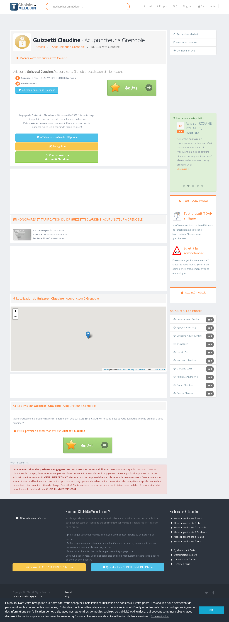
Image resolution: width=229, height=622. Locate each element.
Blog (186, 6)
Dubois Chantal (183, 393)
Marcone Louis (183, 368)
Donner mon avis (184, 50)
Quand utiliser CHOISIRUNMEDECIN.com (128, 567)
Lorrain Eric (181, 352)
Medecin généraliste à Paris (186, 518)
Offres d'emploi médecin (31, 518)
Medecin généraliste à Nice (186, 541)
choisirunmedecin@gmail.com (28, 596)
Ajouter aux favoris (185, 42)
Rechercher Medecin (186, 34)
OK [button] (211, 610)
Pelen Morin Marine (186, 376)
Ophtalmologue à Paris (184, 554)
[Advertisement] (113, 22)
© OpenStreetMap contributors (131, 369)
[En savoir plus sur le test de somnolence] (176, 250)
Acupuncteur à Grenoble (68, 47)
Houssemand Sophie (186, 319)
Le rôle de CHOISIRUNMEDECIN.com (49, 567)
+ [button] (15, 311)
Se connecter (207, 6)
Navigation (57, 146)
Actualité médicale (193, 292)
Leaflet (106, 369)
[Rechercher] (88, 6)
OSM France (159, 369)
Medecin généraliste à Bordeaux (189, 532)
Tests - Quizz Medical (193, 200)
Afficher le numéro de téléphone (37, 90)
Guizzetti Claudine (185, 360)
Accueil (148, 6)
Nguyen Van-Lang (185, 327)
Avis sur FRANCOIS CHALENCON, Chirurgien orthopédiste (191, 133)
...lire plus (182, 161)
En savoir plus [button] (160, 616)
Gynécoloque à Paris (183, 550)
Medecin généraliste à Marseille (188, 527)
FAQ (175, 6)
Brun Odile (181, 343)
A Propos (162, 6)
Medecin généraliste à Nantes (187, 536)
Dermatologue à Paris (183, 559)
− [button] (15, 316)
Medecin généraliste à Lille (186, 523)
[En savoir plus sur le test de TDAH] (176, 215)
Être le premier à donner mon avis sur (49, 431)
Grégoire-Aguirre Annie (188, 335)
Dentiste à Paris (180, 563)
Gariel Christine (183, 385)
